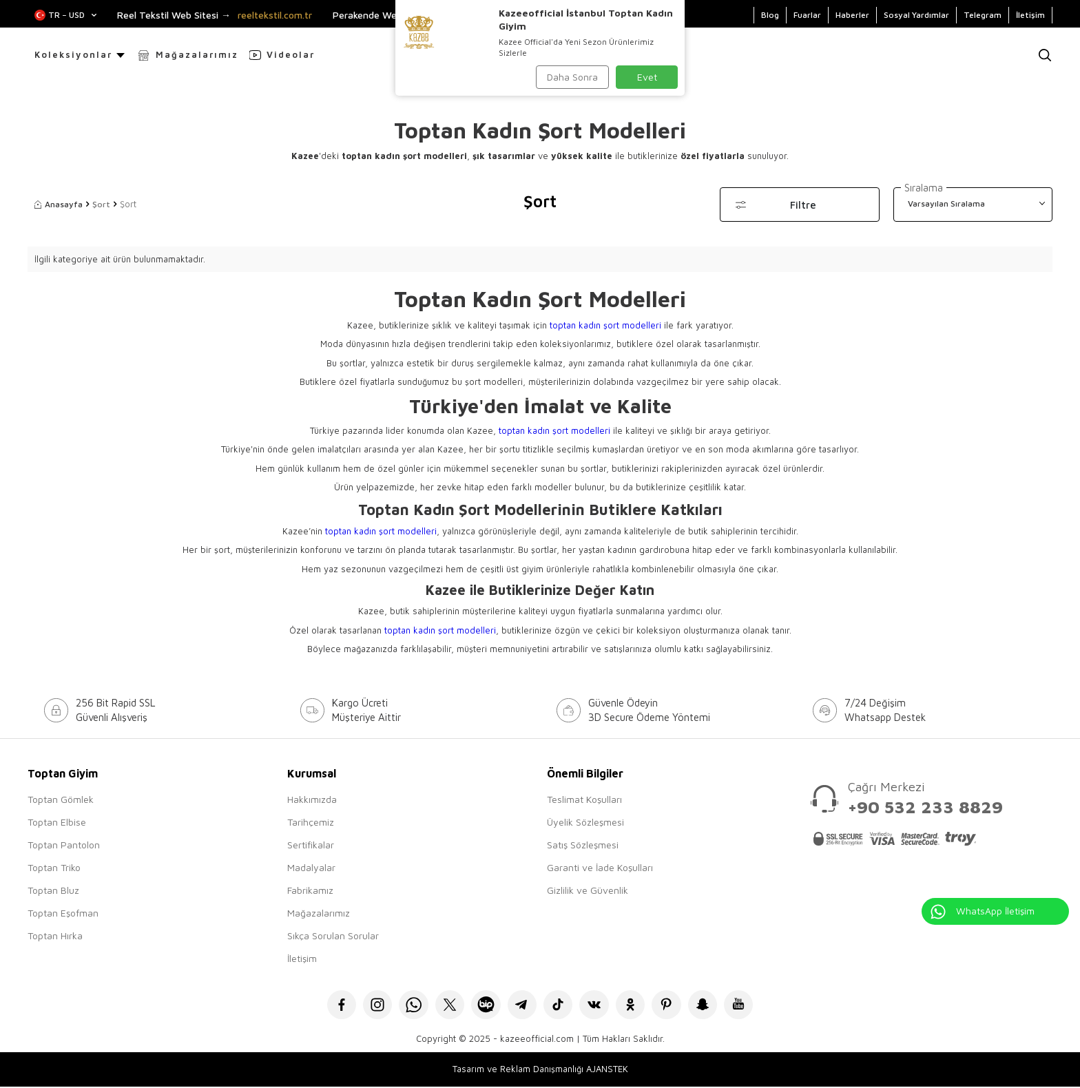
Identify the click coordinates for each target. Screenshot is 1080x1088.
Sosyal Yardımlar (916, 15)
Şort (101, 204)
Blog (770, 15)
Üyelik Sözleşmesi (585, 822)
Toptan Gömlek (61, 799)
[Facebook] (331, 1005)
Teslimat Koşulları (584, 799)
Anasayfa (58, 204)
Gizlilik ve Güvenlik (587, 890)
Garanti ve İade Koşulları (600, 867)
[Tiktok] (558, 1005)
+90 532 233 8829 (925, 807)
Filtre (803, 205)
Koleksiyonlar (73, 54)
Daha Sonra (572, 77)
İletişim (1030, 15)
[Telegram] (521, 1005)
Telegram (982, 15)
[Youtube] (748, 1005)
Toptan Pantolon (64, 844)
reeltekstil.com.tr (275, 15)
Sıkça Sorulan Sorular (333, 935)
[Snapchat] (710, 1005)
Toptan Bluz (53, 890)
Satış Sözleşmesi (583, 844)
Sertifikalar (310, 844)
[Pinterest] (672, 1005)
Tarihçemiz (310, 822)
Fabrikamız (310, 890)
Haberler (852, 15)
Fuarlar (807, 15)
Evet (647, 77)
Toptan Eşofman (63, 913)
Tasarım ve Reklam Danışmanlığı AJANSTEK (540, 1070)
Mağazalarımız (197, 54)
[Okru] (634, 1005)
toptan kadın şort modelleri (605, 325)
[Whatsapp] (407, 1005)
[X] (445, 1005)
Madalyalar (311, 867)
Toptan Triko (54, 867)
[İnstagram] (369, 1005)
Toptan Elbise (57, 822)
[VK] (596, 1005)
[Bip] (483, 1005)
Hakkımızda (312, 799)
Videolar (291, 54)
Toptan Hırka (55, 935)
